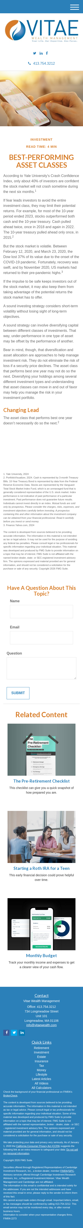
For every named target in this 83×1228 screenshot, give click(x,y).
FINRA (64, 1171)
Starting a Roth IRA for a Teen (41, 868)
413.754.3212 (41, 63)
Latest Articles (41, 1079)
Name (15, 601)
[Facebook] (47, 53)
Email (14, 627)
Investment (41, 1052)
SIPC (71, 1171)
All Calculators (41, 1088)
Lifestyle (41, 1074)
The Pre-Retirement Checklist (41, 781)
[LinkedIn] (41, 53)
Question (14, 653)
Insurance (41, 1061)
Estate (41, 1057)
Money (41, 1070)
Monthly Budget (41, 955)
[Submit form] (18, 693)
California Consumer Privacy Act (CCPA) (38, 1146)
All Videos (41, 1083)
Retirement (41, 1048)
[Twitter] (34, 53)
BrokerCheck (10, 1095)
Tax (41, 1065)
